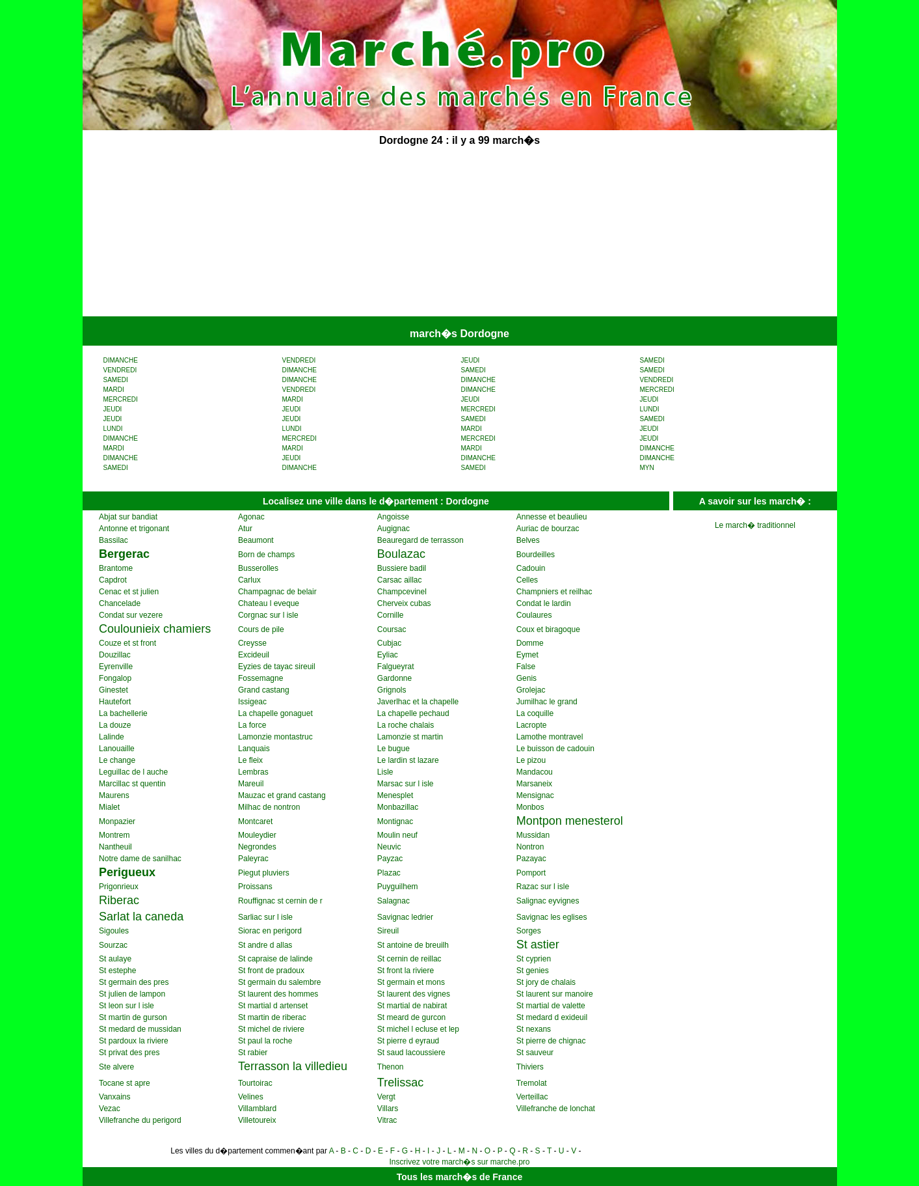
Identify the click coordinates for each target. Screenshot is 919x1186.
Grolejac (531, 690)
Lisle (385, 772)
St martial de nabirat (412, 1005)
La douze (115, 725)
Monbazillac (397, 807)
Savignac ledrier (405, 917)
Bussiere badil (401, 568)
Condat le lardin (543, 603)
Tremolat (531, 1083)
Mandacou (534, 772)
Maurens (114, 795)
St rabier (252, 1052)
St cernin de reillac (409, 958)
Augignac (393, 528)
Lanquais (254, 748)
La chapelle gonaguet (275, 713)
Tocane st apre (124, 1083)
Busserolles (258, 568)
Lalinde (111, 736)
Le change (117, 760)
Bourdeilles (535, 554)
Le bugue (393, 748)
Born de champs (266, 554)
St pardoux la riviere (133, 1040)
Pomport (531, 872)
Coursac (391, 629)
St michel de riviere (271, 1029)
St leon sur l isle (126, 1005)
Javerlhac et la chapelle (418, 701)
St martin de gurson (133, 1017)
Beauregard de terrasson (420, 540)
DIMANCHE (120, 360)
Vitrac (387, 1120)
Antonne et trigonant (134, 528)
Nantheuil (115, 846)
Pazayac (531, 858)
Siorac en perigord (270, 930)
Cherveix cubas (404, 603)
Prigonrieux (119, 886)
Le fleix (250, 760)
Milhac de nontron (269, 807)
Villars (387, 1108)
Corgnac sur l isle (268, 615)
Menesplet (395, 795)
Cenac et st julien (129, 591)
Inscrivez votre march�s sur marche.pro (459, 1161)
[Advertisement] (361, 233)
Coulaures (534, 615)
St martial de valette (550, 1005)
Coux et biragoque (548, 629)
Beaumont (256, 540)
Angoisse (393, 516)
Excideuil (253, 654)
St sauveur (534, 1052)
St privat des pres (129, 1052)
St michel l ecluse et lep (418, 1029)
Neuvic (389, 846)
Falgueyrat (395, 666)
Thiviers (530, 1066)
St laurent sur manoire (554, 994)
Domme (530, 643)
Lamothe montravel (549, 736)
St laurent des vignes (413, 994)
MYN (647, 467)
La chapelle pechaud (413, 713)
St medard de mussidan (140, 1029)
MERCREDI (657, 389)
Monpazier (117, 821)
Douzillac (115, 654)
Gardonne (394, 678)
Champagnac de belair (277, 591)
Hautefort (115, 701)
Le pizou (531, 760)
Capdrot (113, 580)
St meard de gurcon (411, 1017)
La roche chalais (405, 725)
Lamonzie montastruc (275, 736)
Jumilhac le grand (547, 701)
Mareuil (250, 783)
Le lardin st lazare (408, 760)
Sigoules (114, 930)
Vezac (109, 1108)
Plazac (389, 872)
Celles (527, 580)
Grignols (391, 690)
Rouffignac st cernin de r (280, 900)
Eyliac (387, 654)
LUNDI (649, 409)
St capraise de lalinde (275, 958)
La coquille (534, 713)
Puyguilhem (397, 886)
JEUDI (470, 360)
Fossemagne (260, 678)
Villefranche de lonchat (555, 1108)
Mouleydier (257, 835)
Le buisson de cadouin (555, 748)
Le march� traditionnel (755, 525)
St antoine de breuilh (413, 945)
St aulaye (115, 958)
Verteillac (532, 1096)
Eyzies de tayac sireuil (276, 666)
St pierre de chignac (551, 1040)
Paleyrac (253, 858)
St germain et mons (411, 982)
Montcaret (255, 821)
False (525, 666)
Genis (526, 678)
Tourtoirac (255, 1083)
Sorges (528, 930)
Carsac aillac (399, 580)
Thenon (390, 1066)
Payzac (390, 858)
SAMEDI (652, 360)
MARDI (113, 389)
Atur (245, 528)
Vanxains (114, 1096)
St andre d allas (265, 945)
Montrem (114, 835)
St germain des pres (133, 982)
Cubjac (389, 643)
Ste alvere (116, 1066)
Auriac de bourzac (547, 528)
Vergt (386, 1096)
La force (252, 725)
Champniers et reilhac (554, 591)
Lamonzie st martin (410, 736)
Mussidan (533, 835)
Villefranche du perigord (140, 1120)
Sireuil (388, 930)
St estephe (117, 970)
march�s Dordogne (459, 333)
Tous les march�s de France (459, 1177)
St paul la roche (265, 1040)
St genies (532, 970)
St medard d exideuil (551, 1017)
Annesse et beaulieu (551, 516)
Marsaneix (534, 783)
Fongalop (115, 678)
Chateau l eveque (268, 603)
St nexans (533, 1029)
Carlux (249, 580)
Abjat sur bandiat (128, 516)
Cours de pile (261, 629)
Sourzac (113, 945)
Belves (528, 540)
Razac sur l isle (542, 886)
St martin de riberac (272, 1017)
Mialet (109, 807)
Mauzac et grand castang (282, 795)
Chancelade (119, 603)
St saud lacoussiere (411, 1052)
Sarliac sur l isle (265, 917)
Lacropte (531, 725)
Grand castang (263, 690)
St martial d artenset (273, 1005)
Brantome (116, 568)
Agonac (251, 516)
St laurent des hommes (278, 994)
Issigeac (252, 701)
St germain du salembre (279, 982)
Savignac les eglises (551, 917)
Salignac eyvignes (547, 900)
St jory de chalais (546, 982)
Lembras (253, 772)
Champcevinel (402, 591)
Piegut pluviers (263, 872)
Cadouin (531, 568)
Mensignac (535, 795)
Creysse (252, 643)
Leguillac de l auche (133, 772)
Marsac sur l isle (405, 783)
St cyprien (533, 958)
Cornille (390, 615)
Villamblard (257, 1108)
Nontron (530, 846)
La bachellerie (123, 713)
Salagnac (393, 900)
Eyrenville (116, 666)
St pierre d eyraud (408, 1040)
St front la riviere (405, 970)
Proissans (255, 886)
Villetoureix (257, 1120)
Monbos (530, 807)
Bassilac (113, 540)
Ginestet (113, 690)
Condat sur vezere (131, 615)
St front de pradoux (271, 970)
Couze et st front (127, 643)
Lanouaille (117, 748)
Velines (250, 1096)
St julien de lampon (132, 994)
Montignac (395, 821)
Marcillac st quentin (132, 783)
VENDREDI (299, 360)
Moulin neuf (397, 835)
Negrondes (257, 846)
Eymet (527, 654)
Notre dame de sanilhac (140, 858)
